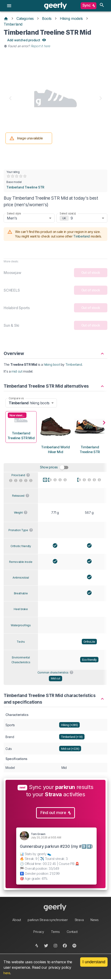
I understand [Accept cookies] (93, 962)
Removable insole (20, 562)
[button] (55, 351)
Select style (14, 213)
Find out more (55, 813)
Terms (55, 932)
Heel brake (21, 609)
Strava (79, 920)
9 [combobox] (72, 218)
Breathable (21, 593)
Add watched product (26, 40)
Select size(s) (68, 213)
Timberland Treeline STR (25, 187)
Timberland (13, 24)
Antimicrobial (21, 577)
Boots (47, 18)
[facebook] (65, 945)
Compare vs (16, 398)
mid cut (16, 371)
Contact (72, 932)
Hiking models (71, 18)
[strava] (37, 945)
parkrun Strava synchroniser (48, 920)
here (6, 973)
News (94, 920)
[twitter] (46, 945)
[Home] (6, 18)
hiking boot (52, 364)
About (16, 920)
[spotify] (74, 945)
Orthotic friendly (21, 546)
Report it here (40, 46)
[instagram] (55, 945)
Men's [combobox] (12, 218)
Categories (25, 18)
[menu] (9, 5)
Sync (88, 5)
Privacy (38, 932)
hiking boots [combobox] (29, 403)
